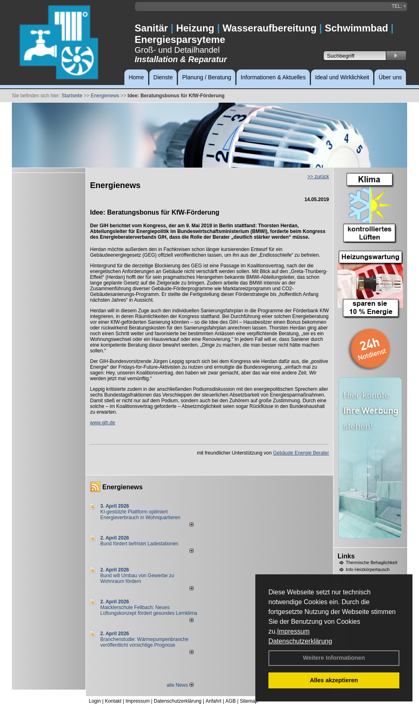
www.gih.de (102, 423)
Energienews (122, 487)
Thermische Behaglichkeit (371, 562)
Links (346, 556)
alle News (180, 685)
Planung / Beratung (206, 77)
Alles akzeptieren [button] (334, 680)
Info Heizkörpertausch (368, 569)
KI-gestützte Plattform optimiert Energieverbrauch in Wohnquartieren (140, 514)
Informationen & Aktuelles (273, 77)
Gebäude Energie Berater (301, 453)
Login (95, 701)
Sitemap (249, 701)
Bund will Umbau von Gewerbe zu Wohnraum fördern (137, 578)
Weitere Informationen (334, 657)
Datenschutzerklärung (300, 641)
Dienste (163, 77)
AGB (230, 701)
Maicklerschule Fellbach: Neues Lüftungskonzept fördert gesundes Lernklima (148, 610)
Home (136, 77)
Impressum (293, 631)
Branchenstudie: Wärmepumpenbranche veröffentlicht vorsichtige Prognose (144, 642)
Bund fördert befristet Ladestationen (139, 544)
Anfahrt (213, 701)
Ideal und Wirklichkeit (342, 77)
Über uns (390, 77)
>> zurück (318, 176)
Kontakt (113, 701)
